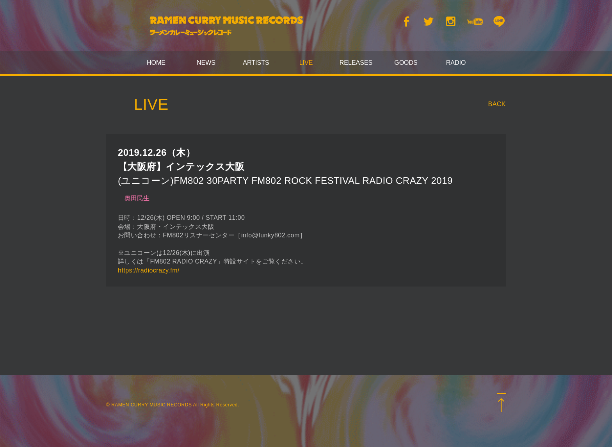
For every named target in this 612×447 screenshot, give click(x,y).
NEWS (206, 62)
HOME (156, 62)
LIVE (306, 62)
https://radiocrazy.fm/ (149, 270)
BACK (497, 104)
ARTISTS (256, 62)
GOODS (406, 62)
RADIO (456, 62)
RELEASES (356, 62)
